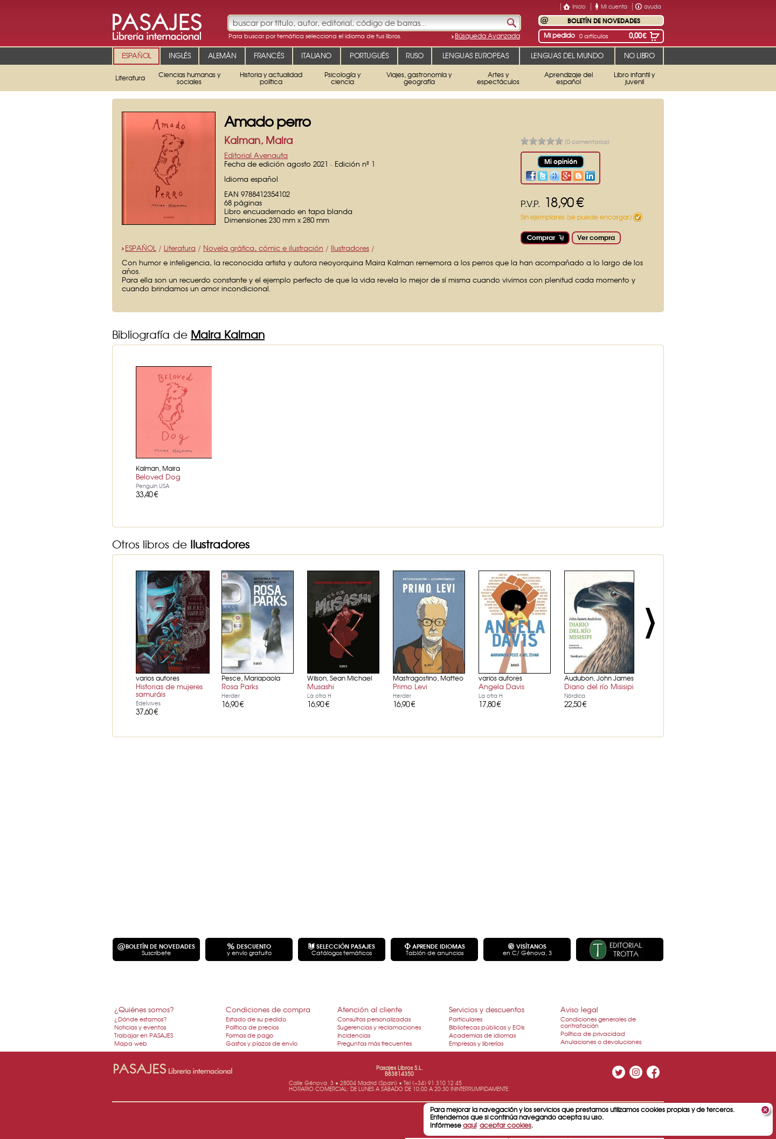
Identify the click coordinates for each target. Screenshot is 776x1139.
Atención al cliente (369, 1009)
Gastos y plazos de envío (261, 1043)
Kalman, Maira (258, 140)
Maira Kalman (228, 334)
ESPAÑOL (140, 248)
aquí (469, 1125)
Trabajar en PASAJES (143, 1035)
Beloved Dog (158, 476)
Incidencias (353, 1035)
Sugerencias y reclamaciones (379, 1027)
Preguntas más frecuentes (374, 1043)
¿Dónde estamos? (140, 1018)
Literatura (180, 248)
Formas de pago (249, 1035)
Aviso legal (579, 1009)
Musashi (320, 686)
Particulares (465, 1018)
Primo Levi (410, 686)
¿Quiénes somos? (144, 1009)
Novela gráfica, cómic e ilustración (263, 248)
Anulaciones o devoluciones (600, 1041)
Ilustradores (350, 248)
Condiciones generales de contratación (598, 1022)
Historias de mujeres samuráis (169, 690)
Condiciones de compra (268, 1009)
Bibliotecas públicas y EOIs (486, 1027)
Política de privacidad (592, 1033)
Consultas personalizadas (374, 1018)
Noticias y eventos (140, 1027)
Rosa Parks (239, 686)
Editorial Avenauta (256, 155)
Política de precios (252, 1027)
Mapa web (130, 1043)
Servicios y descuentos (486, 1009)
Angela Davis (501, 686)
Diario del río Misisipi (599, 686)
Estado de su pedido (256, 1018)
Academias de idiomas (482, 1035)
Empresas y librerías (476, 1043)
